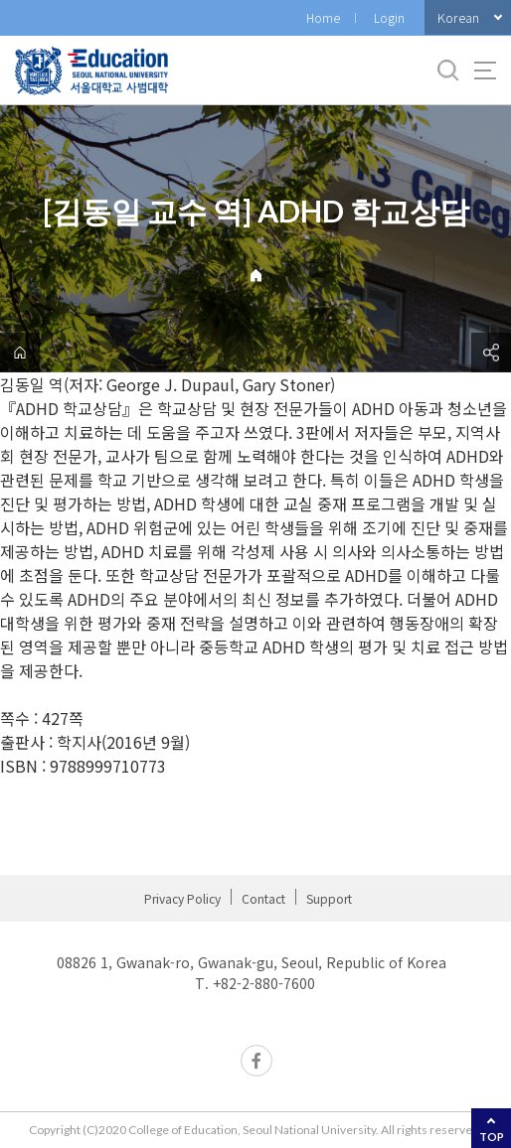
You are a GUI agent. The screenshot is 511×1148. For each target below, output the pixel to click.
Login (389, 17)
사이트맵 (485, 70)
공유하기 (491, 352)
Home (323, 17)
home (20, 352)
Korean (458, 17)
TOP (491, 1136)
